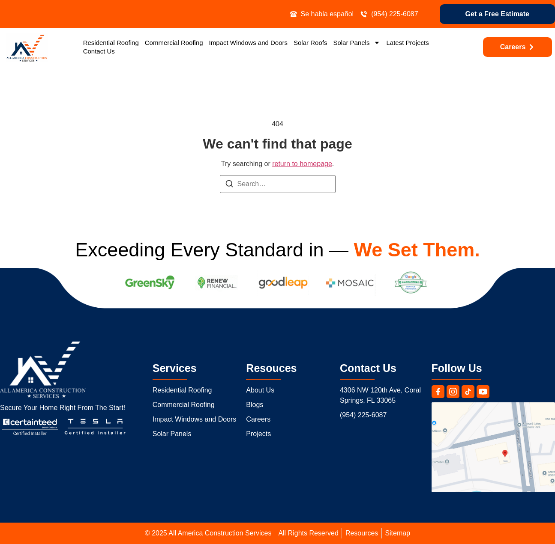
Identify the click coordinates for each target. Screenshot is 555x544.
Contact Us (99, 51)
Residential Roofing (111, 42)
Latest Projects (407, 42)
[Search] (229, 185)
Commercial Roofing (174, 42)
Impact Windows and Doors (248, 42)
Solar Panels (356, 43)
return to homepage (302, 163)
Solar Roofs (310, 42)
